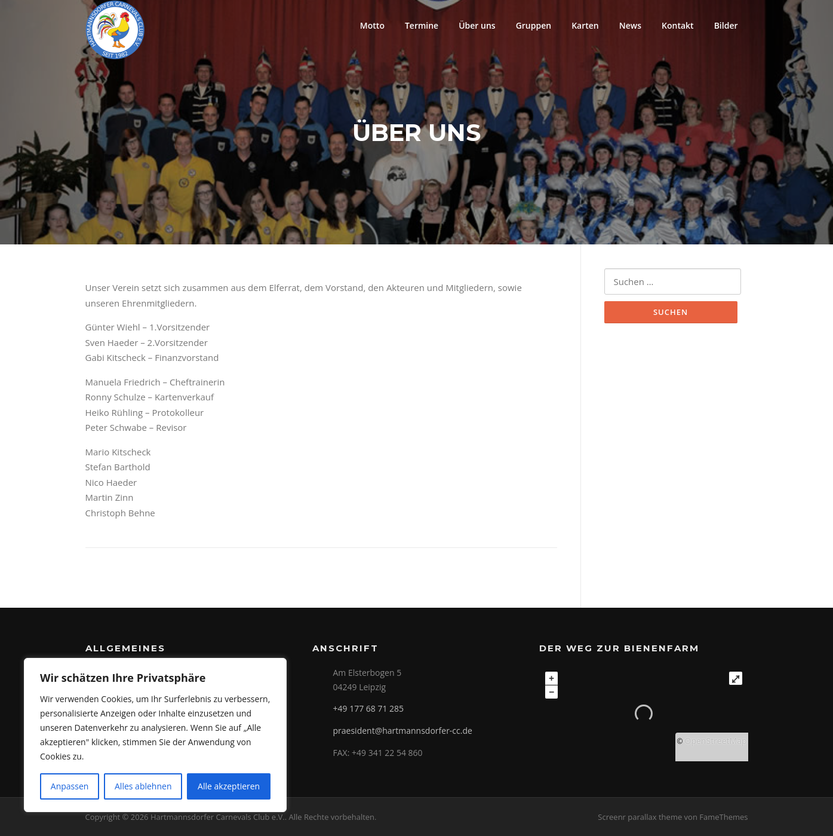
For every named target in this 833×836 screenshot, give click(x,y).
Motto (372, 25)
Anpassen (70, 786)
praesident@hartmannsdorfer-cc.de (402, 730)
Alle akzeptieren (229, 786)
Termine (421, 25)
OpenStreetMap (716, 740)
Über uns (477, 25)
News (630, 25)
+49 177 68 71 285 (368, 708)
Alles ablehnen (143, 786)
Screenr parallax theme (640, 816)
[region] (155, 735)
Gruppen (534, 25)
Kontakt (678, 25)
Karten (585, 25)
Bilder (726, 25)
